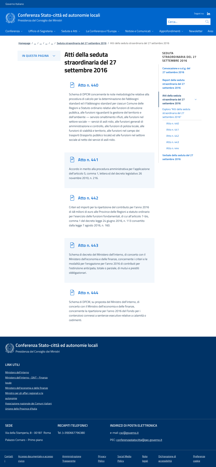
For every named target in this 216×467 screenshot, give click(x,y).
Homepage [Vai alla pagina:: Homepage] (24, 43)
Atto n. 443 (88, 245)
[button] (180, 70)
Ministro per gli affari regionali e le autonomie (24, 395)
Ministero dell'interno (17, 372)
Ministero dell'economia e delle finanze (26, 388)
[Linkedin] (207, 13)
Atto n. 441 (88, 159)
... (35, 43)
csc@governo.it (129, 433)
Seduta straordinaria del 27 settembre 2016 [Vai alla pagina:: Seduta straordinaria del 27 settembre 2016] (81, 43)
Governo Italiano (15, 4)
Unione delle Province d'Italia (21, 409)
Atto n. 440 (88, 85)
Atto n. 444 (88, 292)
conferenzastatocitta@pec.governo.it (139, 440)
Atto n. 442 (88, 198)
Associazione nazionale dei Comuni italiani (28, 403)
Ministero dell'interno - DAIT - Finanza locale (26, 380)
